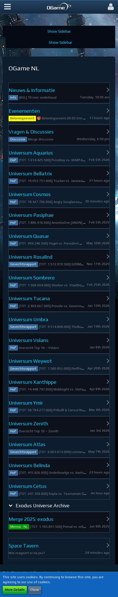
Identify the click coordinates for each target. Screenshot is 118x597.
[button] (7, 6)
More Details (15, 590)
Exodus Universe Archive (43, 505)
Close (34, 590)
